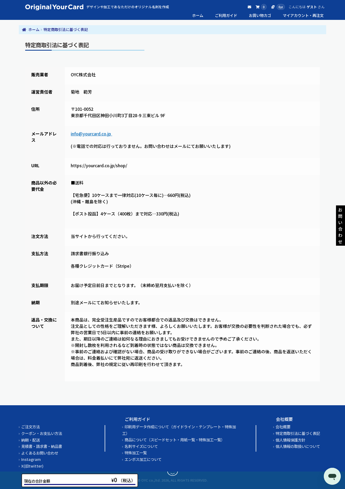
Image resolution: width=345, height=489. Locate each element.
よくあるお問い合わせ (39, 453)
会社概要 (283, 426)
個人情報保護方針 (290, 440)
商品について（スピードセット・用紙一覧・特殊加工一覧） (175, 439)
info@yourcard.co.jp (91, 133)
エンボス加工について (143, 459)
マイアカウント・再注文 (303, 15)
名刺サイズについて (141, 446)
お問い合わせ (340, 225)
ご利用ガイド (226, 15)
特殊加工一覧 (136, 452)
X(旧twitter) (32, 466)
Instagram (31, 459)
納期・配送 (30, 440)
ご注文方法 (30, 426)
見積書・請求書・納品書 (41, 446)
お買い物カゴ (260, 15)
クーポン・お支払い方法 (41, 433)
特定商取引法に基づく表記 (298, 433)
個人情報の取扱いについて (298, 446)
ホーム (197, 15)
